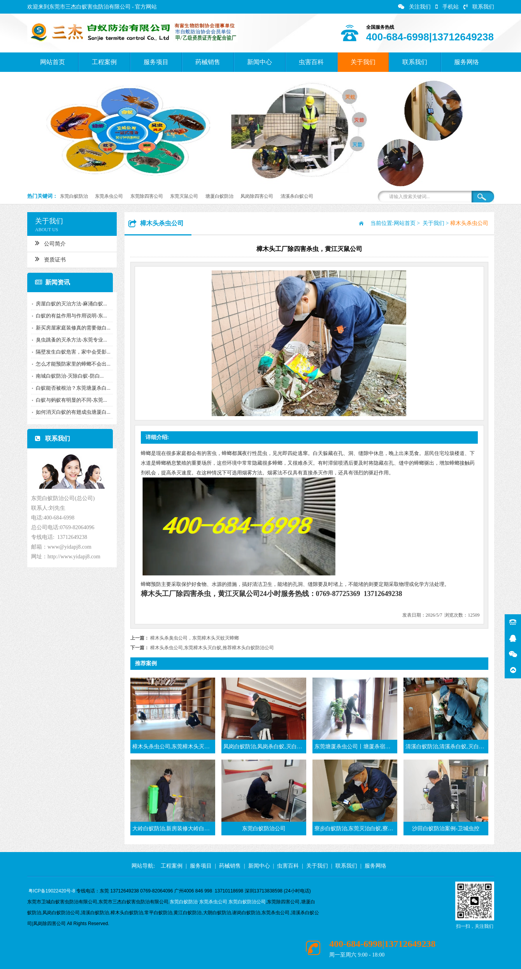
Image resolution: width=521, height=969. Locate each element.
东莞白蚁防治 (74, 196)
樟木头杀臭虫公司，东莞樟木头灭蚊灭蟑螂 (194, 638)
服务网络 (466, 62)
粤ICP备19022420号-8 (51, 891)
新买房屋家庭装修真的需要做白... (70, 328)
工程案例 (104, 62)
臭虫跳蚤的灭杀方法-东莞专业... (69, 340)
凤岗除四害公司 (256, 196)
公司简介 (48, 243)
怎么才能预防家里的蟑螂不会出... (70, 364)
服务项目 (156, 62)
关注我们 (414, 7)
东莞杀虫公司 (109, 196)
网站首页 (52, 62)
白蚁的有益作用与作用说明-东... (69, 316)
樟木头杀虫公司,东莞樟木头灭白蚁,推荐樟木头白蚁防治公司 (212, 647)
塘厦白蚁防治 (219, 196)
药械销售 (207, 62)
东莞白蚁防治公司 (247, 902)
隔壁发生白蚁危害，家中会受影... (70, 352)
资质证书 (48, 259)
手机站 (447, 7)
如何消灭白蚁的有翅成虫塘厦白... (70, 412)
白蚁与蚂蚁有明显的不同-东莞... (69, 400)
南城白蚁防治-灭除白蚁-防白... (67, 376)
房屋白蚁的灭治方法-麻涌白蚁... (69, 304)
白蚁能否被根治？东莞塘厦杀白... (70, 388)
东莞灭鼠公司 (184, 196)
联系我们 (478, 7)
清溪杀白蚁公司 (297, 196)
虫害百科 (311, 62)
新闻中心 (259, 62)
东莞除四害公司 (146, 196)
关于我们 (363, 62)
